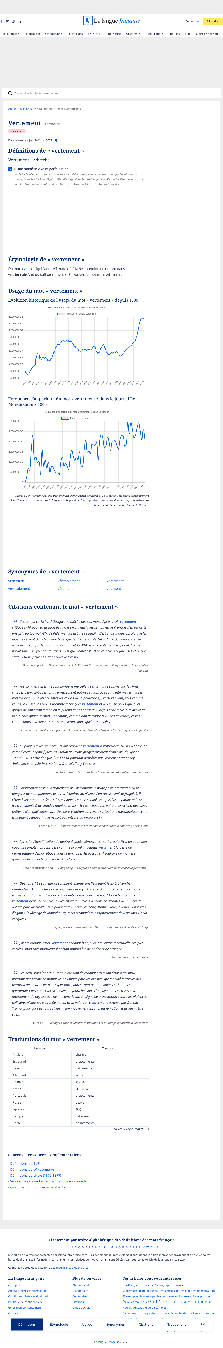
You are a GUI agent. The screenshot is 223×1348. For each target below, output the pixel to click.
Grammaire (133, 20)
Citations (174, 20)
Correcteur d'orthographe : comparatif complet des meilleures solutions (168, 1303)
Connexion (192, 7)
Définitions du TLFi (26, 1152)
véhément (17, 569)
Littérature (113, 20)
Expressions (75, 20)
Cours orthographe (208, 20)
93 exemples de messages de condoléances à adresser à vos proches (166, 1286)
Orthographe (53, 20)
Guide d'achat (81, 1297)
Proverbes (94, 20)
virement (112, 577)
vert (28, 257)
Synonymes (115, 1324)
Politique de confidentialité (25, 1292)
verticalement (20, 577)
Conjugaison (32, 20)
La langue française (106, 1332)
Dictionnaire (11, 20)
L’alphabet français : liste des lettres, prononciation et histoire (161, 1309)
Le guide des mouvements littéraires (145, 1314)
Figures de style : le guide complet (144, 1297)
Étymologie (59, 1324)
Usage (87, 1324)
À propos (14, 1275)
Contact (13, 1303)
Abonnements (81, 1275)
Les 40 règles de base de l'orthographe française (153, 1275)
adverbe (17, 119)
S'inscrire (212, 7)
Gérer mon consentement (24, 1297)
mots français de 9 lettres (72, 1257)
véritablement (68, 569)
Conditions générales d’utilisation (29, 1286)
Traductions (176, 1324)
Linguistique (155, 20)
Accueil (13, 97)
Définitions (27, 1324)
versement (113, 569)
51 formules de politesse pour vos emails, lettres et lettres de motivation (168, 1280)
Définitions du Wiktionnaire (33, 1158)
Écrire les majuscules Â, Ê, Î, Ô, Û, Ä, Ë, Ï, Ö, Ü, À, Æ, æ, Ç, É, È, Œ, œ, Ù (166, 1292)
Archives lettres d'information (27, 1280)
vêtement (64, 577)
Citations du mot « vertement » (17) (39, 1175)
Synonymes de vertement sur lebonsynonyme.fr (49, 1169)
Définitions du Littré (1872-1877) (36, 1164)
